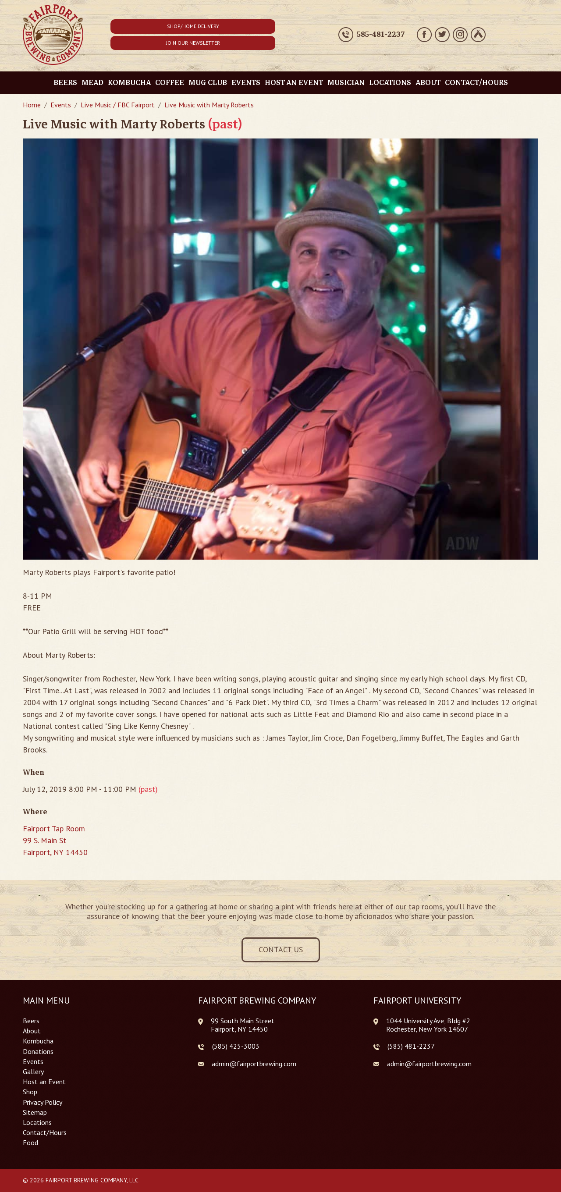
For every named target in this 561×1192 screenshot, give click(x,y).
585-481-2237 (381, 34)
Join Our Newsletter (193, 42)
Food (30, 1143)
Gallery (33, 1072)
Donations (38, 1051)
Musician (346, 83)
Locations (390, 83)
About (427, 83)
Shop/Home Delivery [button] (193, 26)
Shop (30, 1092)
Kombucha (129, 83)
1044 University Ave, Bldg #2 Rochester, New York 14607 (428, 1024)
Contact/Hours (476, 83)
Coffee (169, 83)
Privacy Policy (42, 1102)
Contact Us (281, 949)
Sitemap (35, 1112)
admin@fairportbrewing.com (254, 1063)
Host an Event (294, 83)
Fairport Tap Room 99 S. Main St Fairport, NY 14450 (55, 840)
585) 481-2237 (412, 1046)
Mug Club (207, 83)
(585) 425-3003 (235, 1046)
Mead (92, 83)
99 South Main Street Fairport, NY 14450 (242, 1024)
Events (245, 83)
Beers (65, 83)
